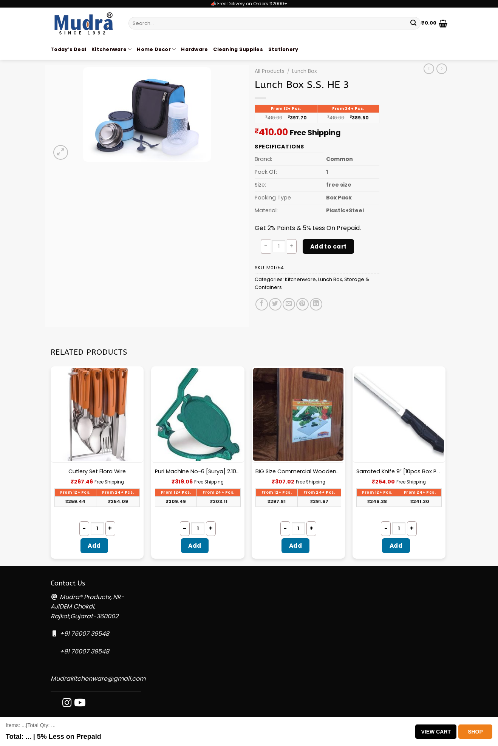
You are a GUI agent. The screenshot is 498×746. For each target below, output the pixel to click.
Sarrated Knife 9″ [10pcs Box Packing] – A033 (399, 471)
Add (94, 546)
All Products (270, 71)
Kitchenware (111, 49)
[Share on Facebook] (261, 304)
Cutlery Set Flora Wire (97, 471)
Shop (475, 732)
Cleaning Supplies (238, 49)
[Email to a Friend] (289, 304)
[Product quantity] (278, 246)
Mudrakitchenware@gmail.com (98, 678)
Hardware (194, 49)
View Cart (436, 732)
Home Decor (156, 49)
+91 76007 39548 (84, 633)
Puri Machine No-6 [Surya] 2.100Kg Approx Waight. (198, 471)
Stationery (283, 49)
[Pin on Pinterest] (302, 304)
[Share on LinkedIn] (316, 304)
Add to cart (328, 246)
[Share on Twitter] (275, 304)
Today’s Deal (68, 49)
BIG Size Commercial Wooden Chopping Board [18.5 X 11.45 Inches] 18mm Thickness (298, 471)
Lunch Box (304, 71)
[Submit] (413, 23)
